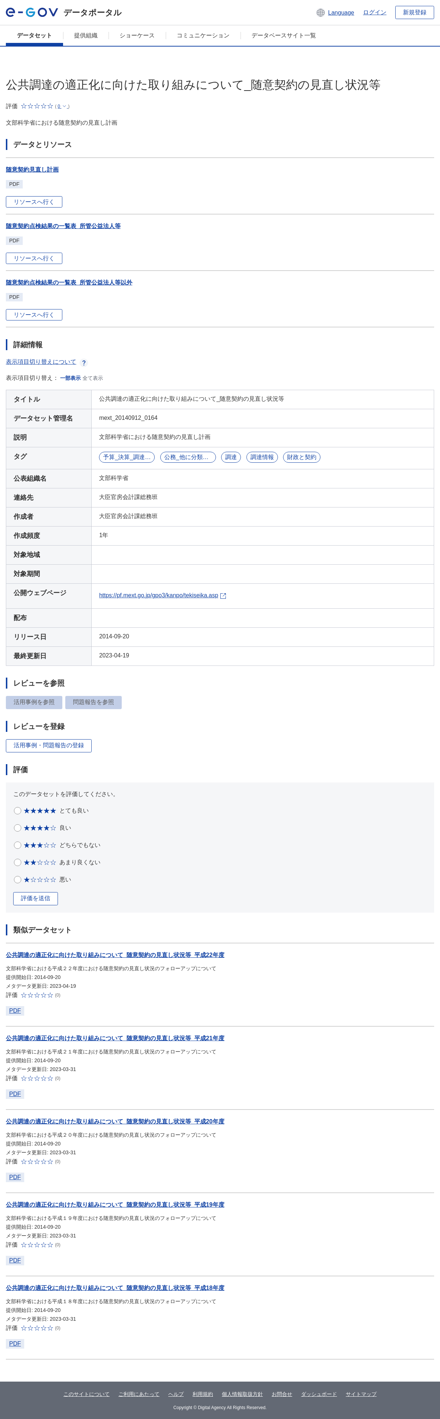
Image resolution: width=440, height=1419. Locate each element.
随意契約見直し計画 (32, 169)
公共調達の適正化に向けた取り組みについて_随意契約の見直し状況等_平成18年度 (115, 1288)
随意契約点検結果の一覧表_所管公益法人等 (63, 226)
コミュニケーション (203, 35)
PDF (15, 1011)
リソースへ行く (34, 202)
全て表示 (92, 378)
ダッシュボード (319, 1394)
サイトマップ (361, 1394)
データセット (34, 35)
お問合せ (282, 1394)
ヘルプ (176, 1394)
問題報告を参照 (93, 702)
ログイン (374, 12)
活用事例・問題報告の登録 (49, 745)
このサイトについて (86, 1394)
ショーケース (137, 35)
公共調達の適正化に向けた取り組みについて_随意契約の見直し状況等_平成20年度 (115, 1121)
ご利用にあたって (139, 1394)
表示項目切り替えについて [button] (47, 362)
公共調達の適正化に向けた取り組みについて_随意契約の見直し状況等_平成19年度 (115, 1205)
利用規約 (202, 1394)
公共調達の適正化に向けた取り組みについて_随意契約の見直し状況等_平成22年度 (115, 955)
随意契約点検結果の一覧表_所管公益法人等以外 (69, 282)
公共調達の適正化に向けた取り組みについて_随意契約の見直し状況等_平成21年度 (115, 1038)
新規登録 (414, 12)
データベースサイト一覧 (284, 35)
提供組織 (86, 35)
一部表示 (70, 378)
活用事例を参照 (34, 702)
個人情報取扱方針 (242, 1394)
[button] (335, 12)
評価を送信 (35, 898)
